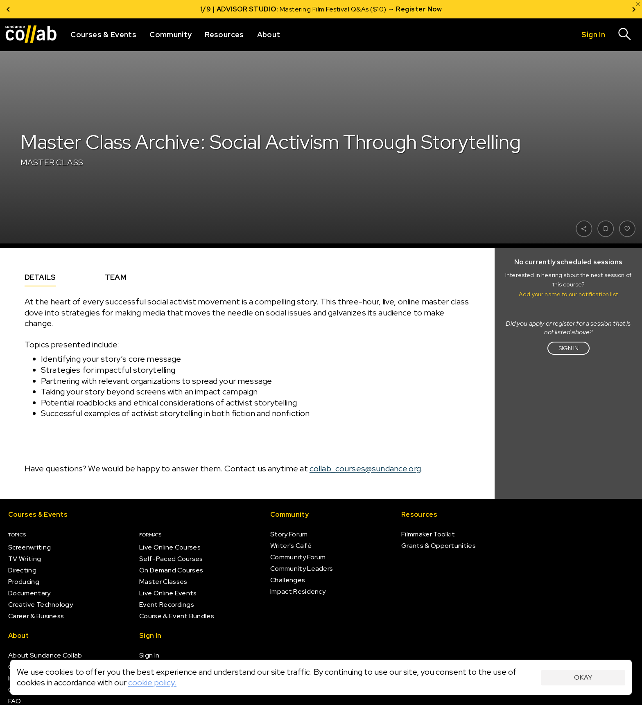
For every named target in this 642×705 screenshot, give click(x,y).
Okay (583, 677)
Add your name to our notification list (568, 294)
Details (40, 277)
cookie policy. (152, 682)
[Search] (624, 34)
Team (116, 277)
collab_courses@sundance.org (365, 469)
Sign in (568, 348)
